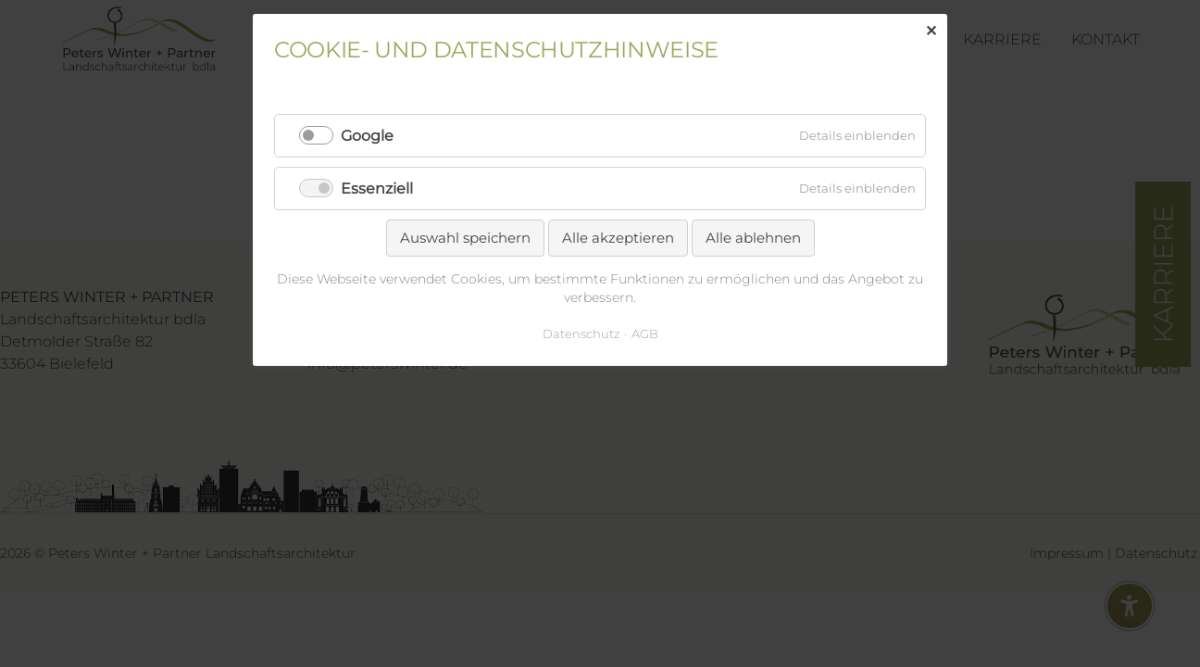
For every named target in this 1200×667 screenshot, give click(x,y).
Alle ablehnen (753, 237)
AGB (644, 333)
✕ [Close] (931, 31)
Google (367, 136)
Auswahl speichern (465, 237)
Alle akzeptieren (618, 237)
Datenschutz (581, 333)
